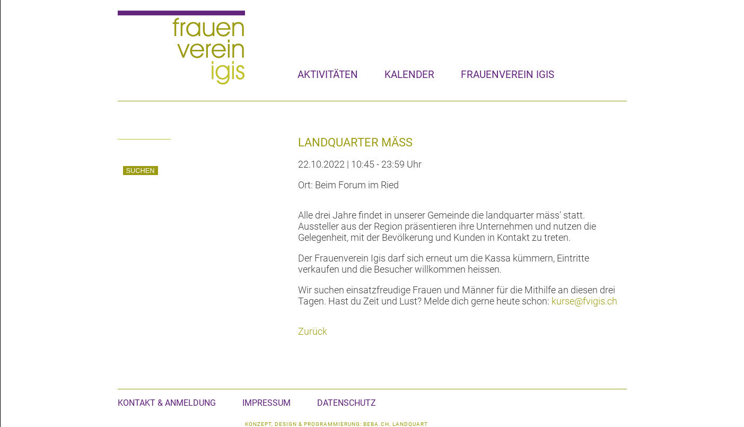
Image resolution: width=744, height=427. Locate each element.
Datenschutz (346, 403)
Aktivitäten (327, 74)
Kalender (409, 74)
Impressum (266, 403)
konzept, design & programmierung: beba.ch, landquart (336, 424)
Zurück (312, 331)
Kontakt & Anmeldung (167, 403)
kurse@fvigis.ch (584, 301)
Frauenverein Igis (507, 74)
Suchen (140, 171)
